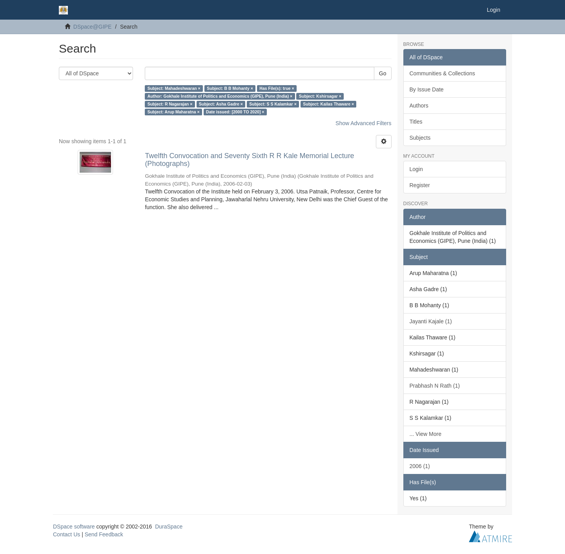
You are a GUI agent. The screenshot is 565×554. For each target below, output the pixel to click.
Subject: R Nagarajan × (170, 104)
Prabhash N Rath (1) (435, 386)
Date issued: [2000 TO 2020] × (235, 111)
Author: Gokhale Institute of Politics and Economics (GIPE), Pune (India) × (220, 96)
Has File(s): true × (276, 88)
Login (416, 169)
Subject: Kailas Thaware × (328, 104)
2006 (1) (420, 466)
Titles (416, 121)
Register (420, 185)
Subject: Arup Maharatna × (174, 111)
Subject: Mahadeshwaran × (174, 88)
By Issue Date (427, 89)
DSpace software (74, 526)
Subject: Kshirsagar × (320, 96)
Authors (419, 105)
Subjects (420, 138)
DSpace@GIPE (92, 27)
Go (382, 73)
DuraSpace (168, 526)
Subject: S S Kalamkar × (273, 104)
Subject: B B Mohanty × (230, 88)
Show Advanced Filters (363, 123)
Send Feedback (104, 534)
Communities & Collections (442, 73)
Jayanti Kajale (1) (431, 321)
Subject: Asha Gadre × (221, 104)
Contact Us (66, 534)
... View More (425, 434)
